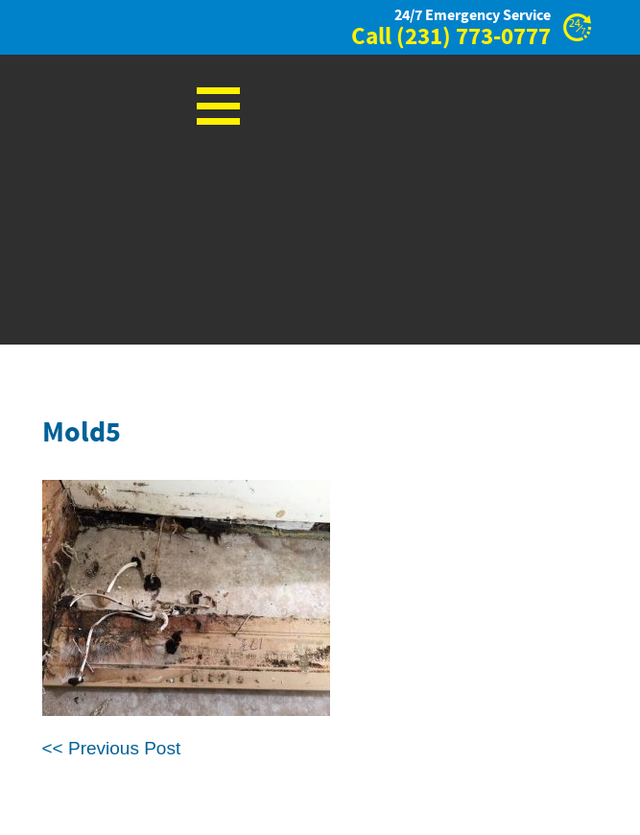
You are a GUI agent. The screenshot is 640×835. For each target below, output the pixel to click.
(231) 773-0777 (473, 37)
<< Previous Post (111, 748)
